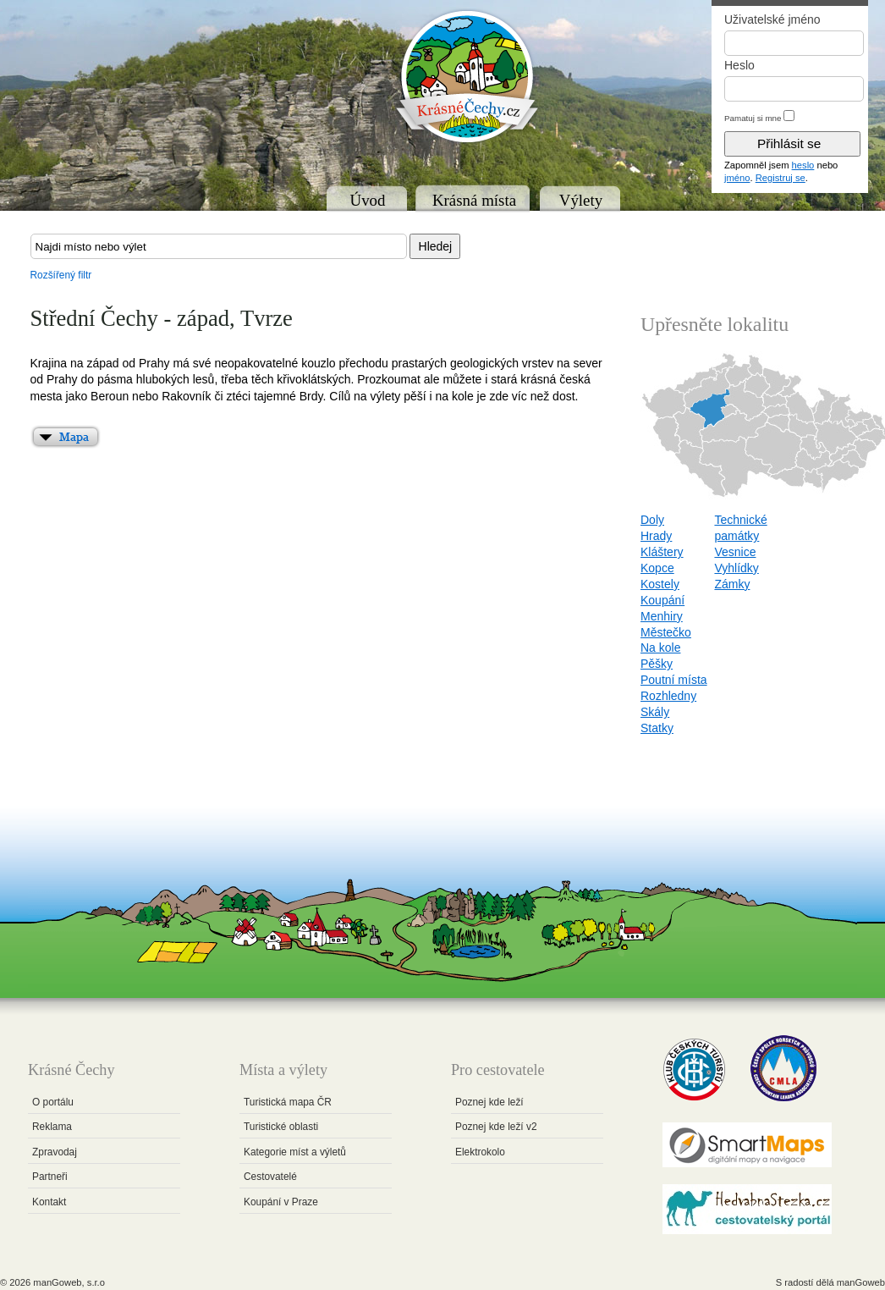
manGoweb (861, 1282)
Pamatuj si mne (753, 118)
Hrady (656, 536)
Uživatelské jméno (772, 19)
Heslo (739, 65)
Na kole (660, 647)
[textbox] (218, 246)
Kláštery (662, 552)
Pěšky (656, 663)
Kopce (657, 568)
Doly (652, 519)
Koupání (662, 600)
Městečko (665, 632)
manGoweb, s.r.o (69, 1282)
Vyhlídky (736, 568)
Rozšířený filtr (61, 275)
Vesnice (735, 552)
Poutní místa (673, 679)
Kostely (659, 584)
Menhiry (661, 616)
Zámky (732, 584)
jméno (737, 178)
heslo (803, 165)
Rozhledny (668, 696)
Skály (654, 712)
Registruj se (780, 178)
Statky (656, 728)
